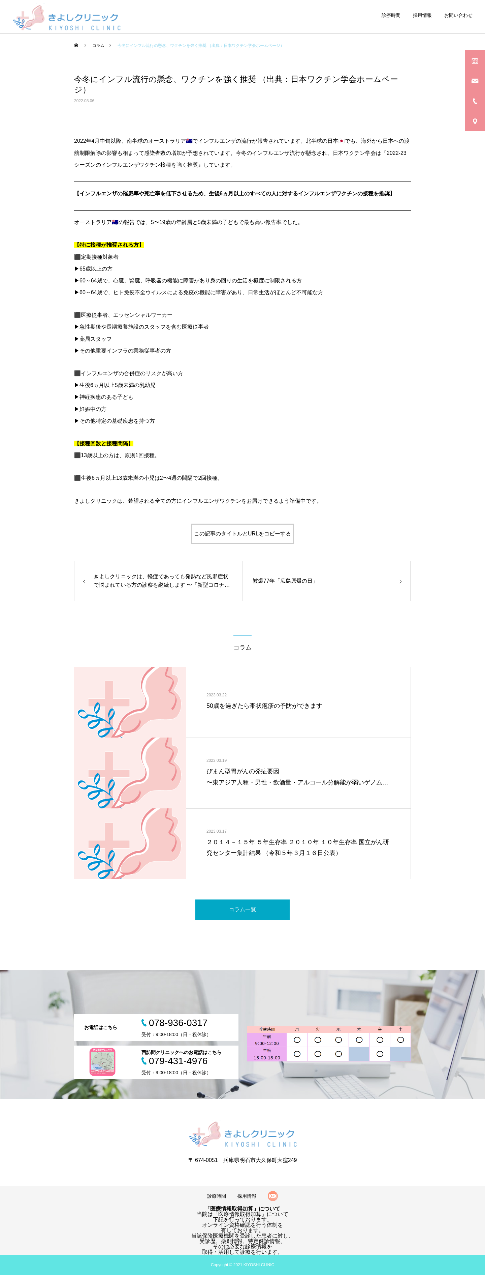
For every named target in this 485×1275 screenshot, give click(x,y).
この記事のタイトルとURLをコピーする (242, 533)
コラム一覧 (242, 909)
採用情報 (422, 15)
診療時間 (391, 15)
